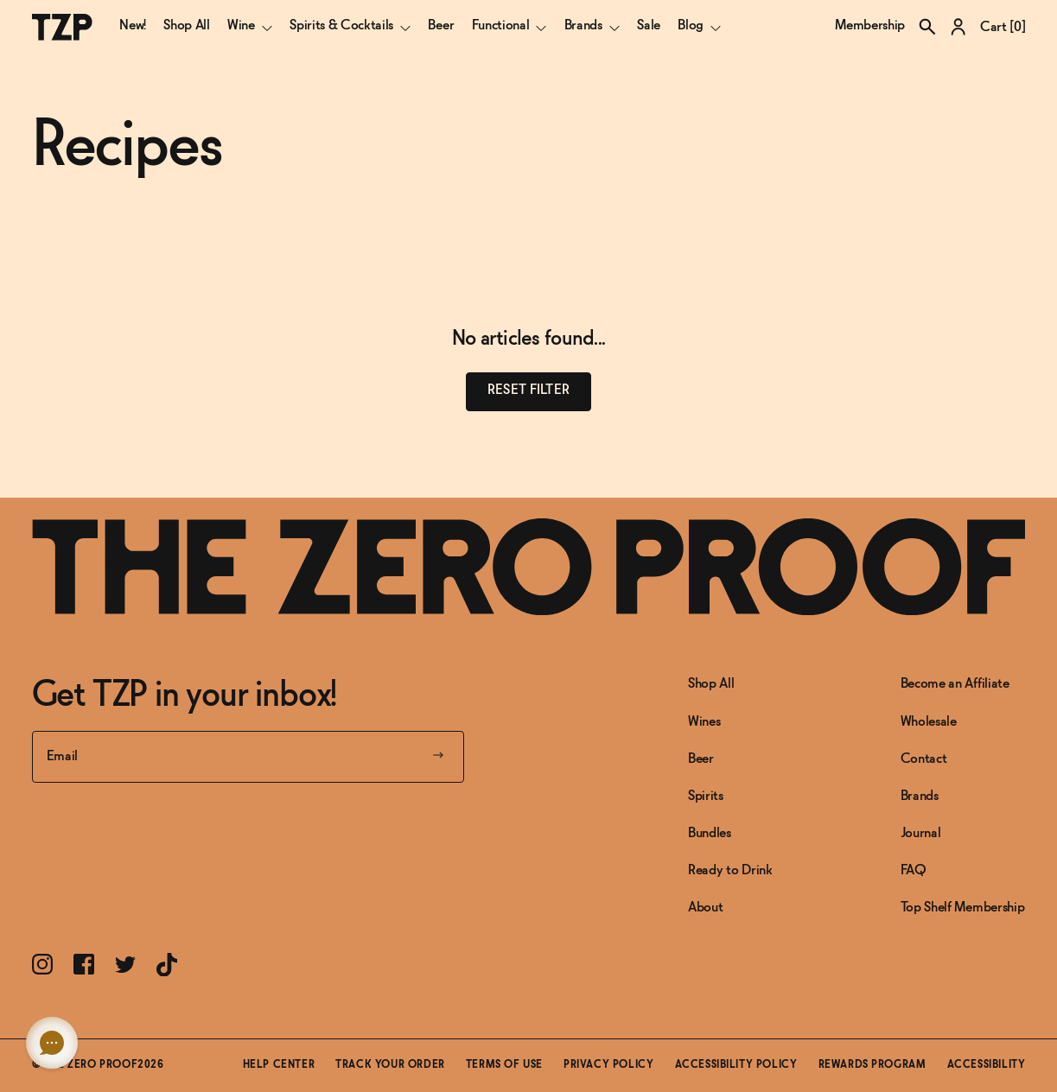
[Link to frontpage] (529, 567)
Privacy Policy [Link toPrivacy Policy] (608, 1065)
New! (132, 25)
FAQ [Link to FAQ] (913, 870)
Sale (648, 25)
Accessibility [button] (986, 1065)
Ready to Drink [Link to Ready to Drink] (730, 870)
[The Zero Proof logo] (62, 27)
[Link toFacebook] (83, 964)
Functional (509, 26)
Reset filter (528, 390)
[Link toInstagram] (42, 964)
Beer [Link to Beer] (701, 758)
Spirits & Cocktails (350, 26)
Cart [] (1002, 27)
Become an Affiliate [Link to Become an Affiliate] (955, 683)
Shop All (186, 25)
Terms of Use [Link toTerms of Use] (504, 1065)
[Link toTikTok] (166, 965)
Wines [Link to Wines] (704, 721)
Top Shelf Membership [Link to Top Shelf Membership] (963, 907)
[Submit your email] (438, 757)
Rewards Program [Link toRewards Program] (872, 1065)
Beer (441, 25)
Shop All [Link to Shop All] (711, 683)
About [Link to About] (705, 907)
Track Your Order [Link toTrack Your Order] (390, 1065)
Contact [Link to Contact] (924, 758)
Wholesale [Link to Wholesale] (929, 721)
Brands (592, 26)
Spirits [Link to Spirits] (705, 796)
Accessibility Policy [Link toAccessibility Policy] (736, 1065)
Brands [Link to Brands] (920, 796)
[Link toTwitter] (125, 964)
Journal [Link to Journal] (921, 833)
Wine (249, 26)
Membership (870, 25)
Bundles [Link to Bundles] (709, 833)
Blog (699, 26)
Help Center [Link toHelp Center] (279, 1065)
